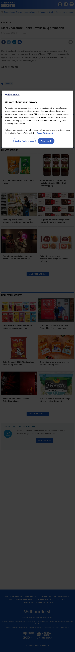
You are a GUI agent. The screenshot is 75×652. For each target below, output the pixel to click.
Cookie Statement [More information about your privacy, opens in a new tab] (45, 133)
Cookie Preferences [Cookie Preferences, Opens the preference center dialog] (24, 141)
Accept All (46, 141)
